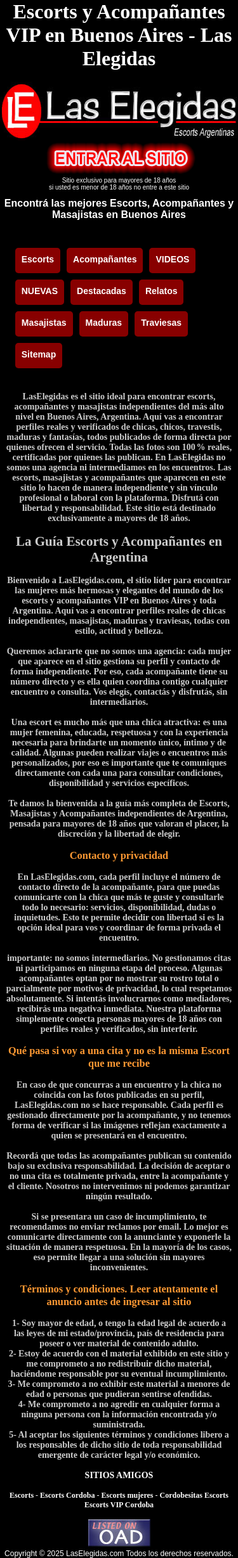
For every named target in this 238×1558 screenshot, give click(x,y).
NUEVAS (40, 291)
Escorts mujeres (127, 1495)
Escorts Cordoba (67, 1495)
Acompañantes (104, 259)
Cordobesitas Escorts (194, 1495)
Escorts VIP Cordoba (119, 1504)
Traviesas (161, 323)
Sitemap (39, 354)
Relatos (161, 291)
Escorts (38, 259)
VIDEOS (172, 259)
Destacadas (101, 291)
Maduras (104, 323)
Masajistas (44, 323)
